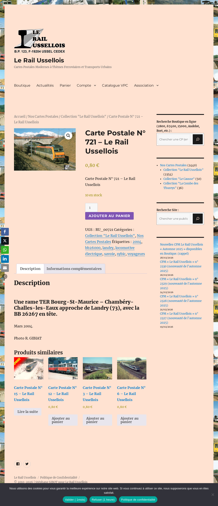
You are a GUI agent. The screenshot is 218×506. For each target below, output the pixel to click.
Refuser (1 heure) (103, 499)
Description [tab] (30, 268)
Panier (65, 85)
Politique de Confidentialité (58, 477)
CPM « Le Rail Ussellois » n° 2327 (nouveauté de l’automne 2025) (181, 318)
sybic (121, 254)
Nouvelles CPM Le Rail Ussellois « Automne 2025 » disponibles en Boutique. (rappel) (181, 249)
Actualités (45, 85)
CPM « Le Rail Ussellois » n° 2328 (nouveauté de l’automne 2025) (181, 301)
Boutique (22, 85)
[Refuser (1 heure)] (212, 494)
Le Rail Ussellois (39, 60)
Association (144, 85)
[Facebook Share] (5, 232)
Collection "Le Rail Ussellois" (83, 117)
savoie (109, 254)
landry (107, 248)
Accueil (19, 117)
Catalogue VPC (115, 85)
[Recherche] (198, 139)
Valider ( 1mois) (75, 499)
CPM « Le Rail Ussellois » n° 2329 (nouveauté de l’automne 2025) (181, 283)
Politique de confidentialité (138, 499)
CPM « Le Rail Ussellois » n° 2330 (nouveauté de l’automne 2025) (180, 266)
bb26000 (92, 248)
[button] (68, 136)
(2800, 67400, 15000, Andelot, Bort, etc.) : (178, 126)
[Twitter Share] (5, 241)
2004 (137, 242)
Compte (84, 85)
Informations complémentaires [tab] (74, 268)
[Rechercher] (198, 218)
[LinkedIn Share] (5, 259)
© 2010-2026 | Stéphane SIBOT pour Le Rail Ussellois (51, 482)
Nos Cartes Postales (43, 117)
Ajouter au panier (109, 216)
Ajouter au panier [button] (61, 420)
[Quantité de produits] (91, 207)
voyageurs (136, 254)
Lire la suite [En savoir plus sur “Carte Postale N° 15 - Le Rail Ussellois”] (27, 411)
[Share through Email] (5, 268)
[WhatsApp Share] (5, 250)
